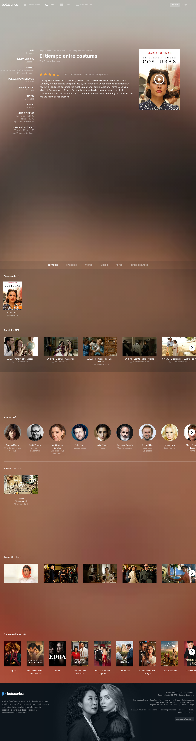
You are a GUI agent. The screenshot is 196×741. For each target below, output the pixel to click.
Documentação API (165, 695)
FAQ (175, 695)
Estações (53, 265)
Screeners (181, 702)
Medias (172, 702)
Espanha (30, 53)
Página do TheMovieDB (23, 121)
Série (56, 50)
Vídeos (104, 265)
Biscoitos (153, 700)
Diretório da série (171, 693)
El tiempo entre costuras (81, 50)
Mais (16, 468)
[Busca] (191, 4)
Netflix (65, 50)
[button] (12, 439)
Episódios (71, 265)
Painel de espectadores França (182, 705)
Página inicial (45, 50)
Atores (88, 265)
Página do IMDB (27, 119)
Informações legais (140, 700)
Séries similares (139, 265)
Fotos (119, 265)
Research (190, 702)
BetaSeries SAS (162, 702)
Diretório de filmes (187, 693)
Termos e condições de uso (169, 700)
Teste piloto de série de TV (158, 705)
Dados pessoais (188, 700)
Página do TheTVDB (25, 116)
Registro (174, 5)
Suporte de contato (186, 695)
